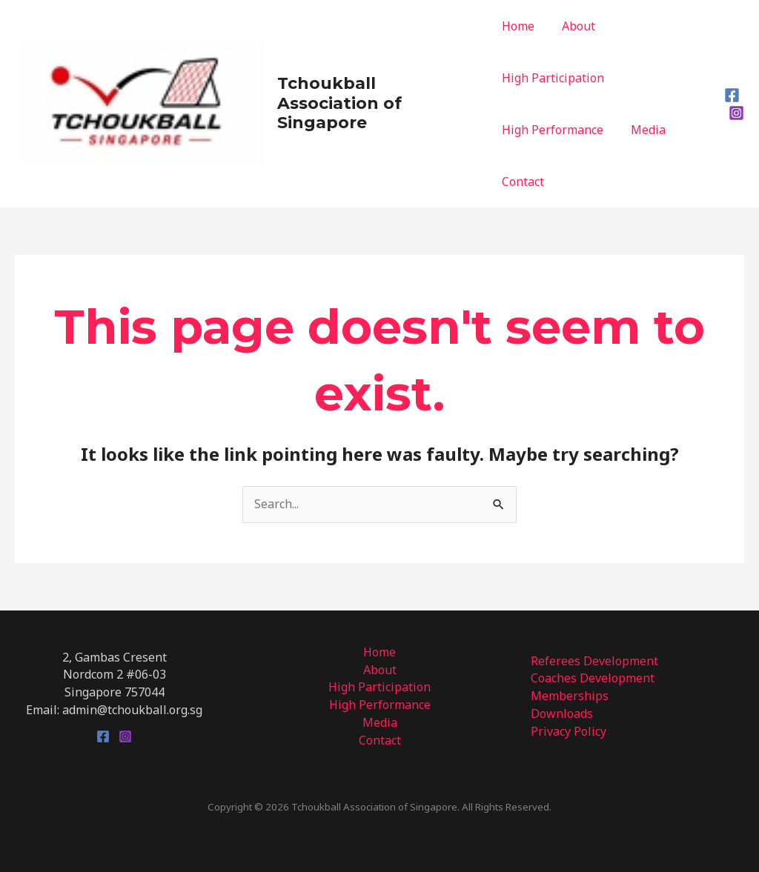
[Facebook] (732, 95)
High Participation (553, 78)
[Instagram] (736, 113)
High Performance (552, 130)
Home (518, 26)
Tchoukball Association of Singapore (339, 103)
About (574, 26)
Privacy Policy (568, 731)
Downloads (562, 713)
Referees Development (594, 661)
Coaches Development (592, 678)
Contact (523, 181)
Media (644, 130)
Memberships (570, 696)
